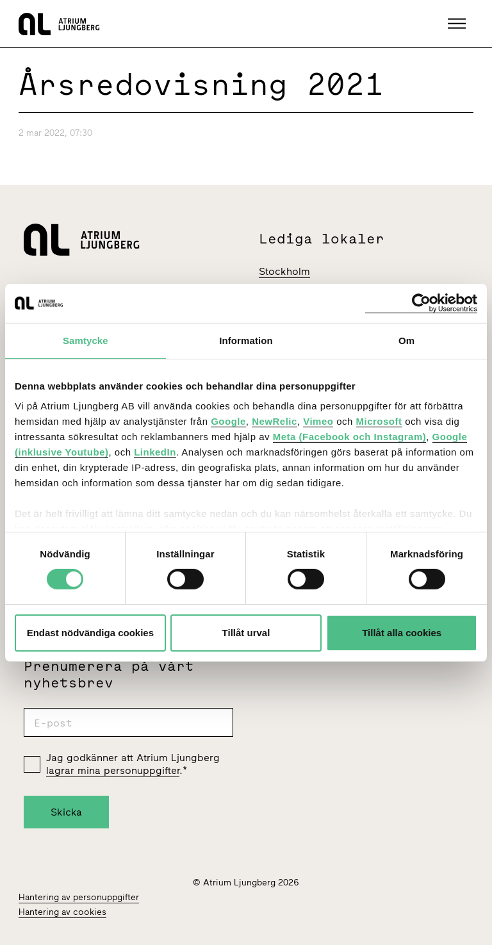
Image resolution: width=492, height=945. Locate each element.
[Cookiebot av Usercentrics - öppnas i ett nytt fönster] (421, 303)
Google (228, 421)
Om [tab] (406, 339)
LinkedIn (155, 452)
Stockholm (284, 271)
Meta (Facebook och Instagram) (350, 436)
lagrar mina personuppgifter (112, 770)
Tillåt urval (246, 632)
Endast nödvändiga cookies (90, 632)
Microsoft (379, 421)
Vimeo (318, 421)
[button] (458, 23)
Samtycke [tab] (85, 339)
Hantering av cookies (62, 912)
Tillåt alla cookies (401, 632)
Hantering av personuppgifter (79, 897)
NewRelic (274, 421)
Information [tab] (246, 339)
